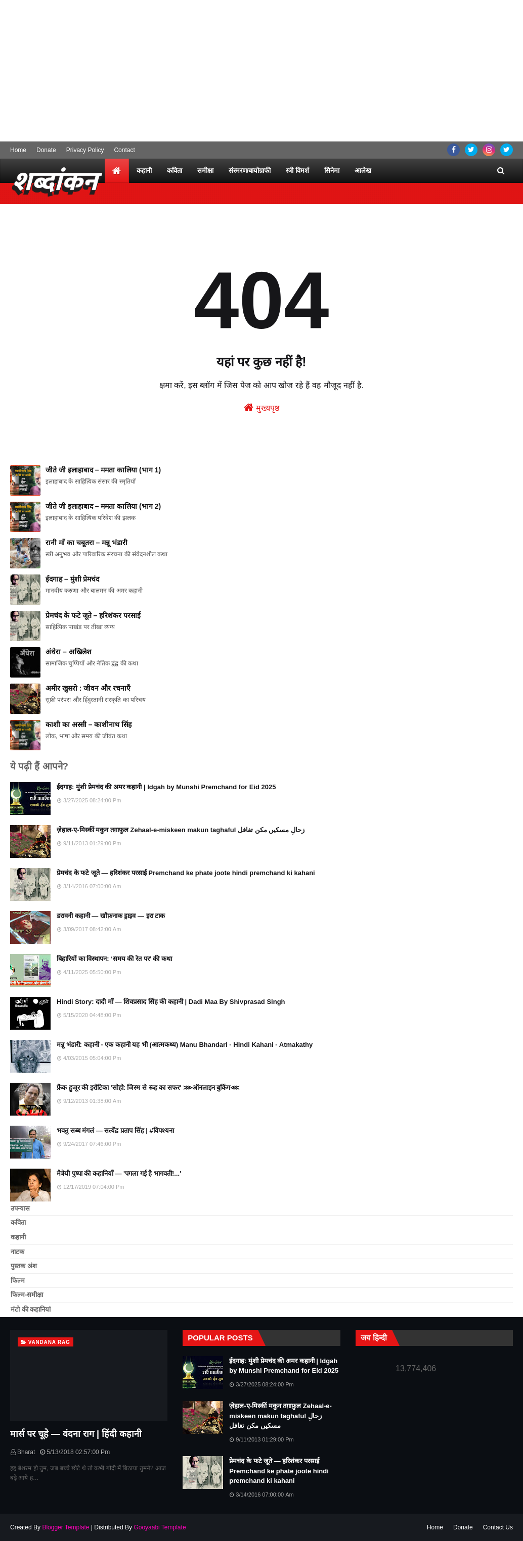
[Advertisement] (261, 70)
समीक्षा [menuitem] (205, 170)
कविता (18, 1222)
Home (18, 150)
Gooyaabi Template (160, 1527)
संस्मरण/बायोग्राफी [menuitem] (250, 170)
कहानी (18, 1237)
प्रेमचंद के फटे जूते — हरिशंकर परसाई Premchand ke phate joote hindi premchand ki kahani (186, 873)
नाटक (17, 1252)
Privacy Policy (85, 150)
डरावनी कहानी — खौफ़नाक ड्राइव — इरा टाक (111, 916)
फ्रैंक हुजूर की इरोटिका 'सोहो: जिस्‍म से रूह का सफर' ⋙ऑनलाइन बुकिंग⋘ (148, 1087)
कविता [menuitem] (174, 170)
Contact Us (498, 1527)
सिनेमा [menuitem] (331, 170)
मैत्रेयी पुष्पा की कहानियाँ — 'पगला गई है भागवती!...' (119, 1173)
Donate (46, 150)
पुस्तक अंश (24, 1266)
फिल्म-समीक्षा (27, 1294)
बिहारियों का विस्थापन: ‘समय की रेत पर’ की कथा (114, 958)
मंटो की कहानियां (31, 1309)
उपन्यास (20, 1208)
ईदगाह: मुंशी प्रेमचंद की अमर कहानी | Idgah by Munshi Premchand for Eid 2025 (166, 787)
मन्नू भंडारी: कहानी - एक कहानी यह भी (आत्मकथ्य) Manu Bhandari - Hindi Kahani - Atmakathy (185, 1044)
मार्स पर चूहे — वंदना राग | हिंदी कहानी (76, 1434)
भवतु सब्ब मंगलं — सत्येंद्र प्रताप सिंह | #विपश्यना (115, 1130)
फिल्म (18, 1280)
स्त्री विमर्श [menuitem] (297, 170)
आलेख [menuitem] (363, 170)
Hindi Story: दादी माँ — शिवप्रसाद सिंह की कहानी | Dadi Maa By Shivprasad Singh (171, 1001)
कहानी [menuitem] (144, 170)
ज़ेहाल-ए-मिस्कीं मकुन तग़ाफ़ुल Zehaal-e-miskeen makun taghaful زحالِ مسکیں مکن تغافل (180, 830)
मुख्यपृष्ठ (261, 407)
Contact (124, 150)
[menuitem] (117, 171)
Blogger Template (65, 1527)
